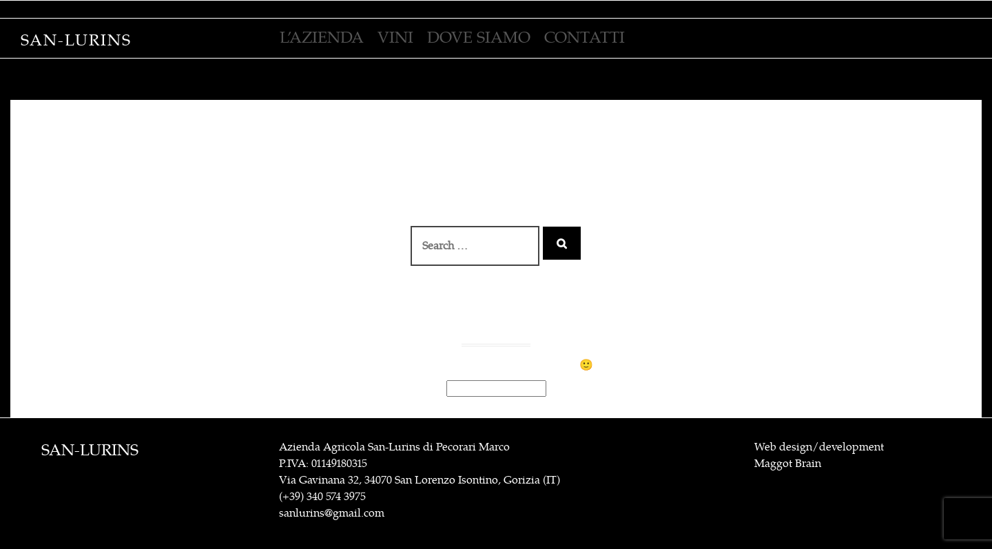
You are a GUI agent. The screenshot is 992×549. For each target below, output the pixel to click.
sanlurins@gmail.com (331, 513)
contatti (584, 38)
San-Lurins (76, 40)
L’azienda (322, 38)
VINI (395, 38)
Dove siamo (478, 38)
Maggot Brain (787, 463)
